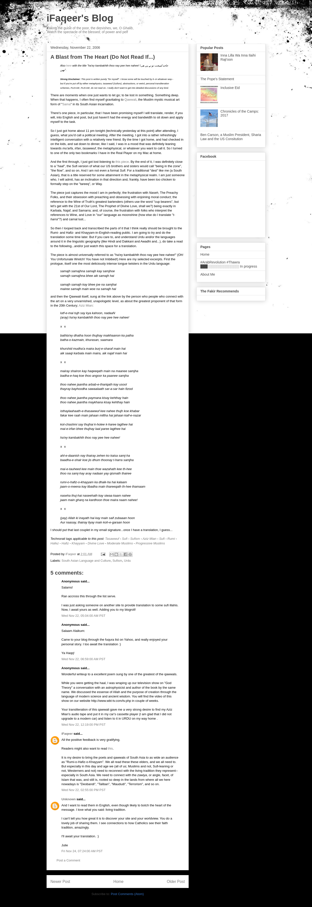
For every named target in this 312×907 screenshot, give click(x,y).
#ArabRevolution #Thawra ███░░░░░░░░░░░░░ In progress (228, 264)
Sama (66, 104)
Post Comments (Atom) (127, 894)
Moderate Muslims (120, 543)
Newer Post (60, 881)
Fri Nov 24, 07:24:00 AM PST (82, 851)
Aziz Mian (85, 305)
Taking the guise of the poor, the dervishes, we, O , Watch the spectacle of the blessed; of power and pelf (90, 30)
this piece (122, 162)
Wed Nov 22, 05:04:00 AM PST (83, 616)
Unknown (68, 799)
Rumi (171, 538)
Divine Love (96, 543)
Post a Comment (68, 860)
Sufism (135, 538)
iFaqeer (67, 733)
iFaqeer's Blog (80, 18)
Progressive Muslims (150, 543)
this (110, 748)
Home (118, 881)
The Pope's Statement (217, 79)
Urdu (127, 560)
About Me (207, 274)
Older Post (176, 881)
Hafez (54, 543)
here (69, 65)
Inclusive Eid (230, 88)
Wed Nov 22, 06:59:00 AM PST (83, 659)
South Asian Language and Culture (86, 560)
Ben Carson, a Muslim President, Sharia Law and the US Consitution (230, 137)
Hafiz (65, 543)
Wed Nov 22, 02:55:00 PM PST (83, 790)
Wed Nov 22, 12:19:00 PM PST (83, 724)
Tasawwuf (112, 538)
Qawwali (130, 99)
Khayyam (78, 543)
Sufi (124, 538)
